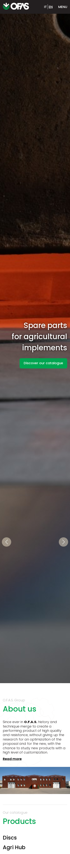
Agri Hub (14, 847)
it (45, 6)
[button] (6, 542)
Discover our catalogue (43, 363)
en (51, 6)
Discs (10, 837)
